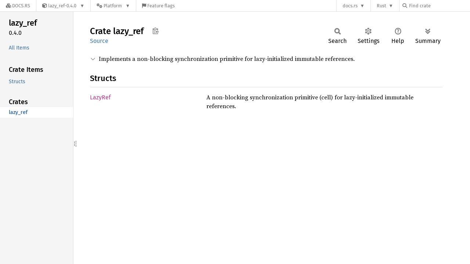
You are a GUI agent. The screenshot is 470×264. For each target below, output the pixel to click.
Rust (381, 5)
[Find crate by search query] (439, 5)
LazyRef (100, 97)
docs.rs (350, 5)
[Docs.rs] (18, 5)
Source (99, 40)
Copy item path (155, 31)
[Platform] (113, 5)
